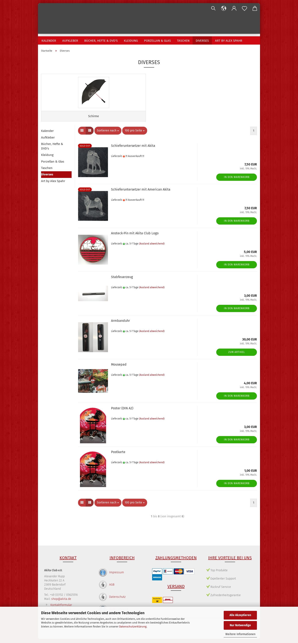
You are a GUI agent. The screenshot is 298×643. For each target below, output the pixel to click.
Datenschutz (117, 601)
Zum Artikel (236, 356)
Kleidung (131, 41)
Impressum (116, 576)
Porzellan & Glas (157, 41)
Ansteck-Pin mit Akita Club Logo (135, 237)
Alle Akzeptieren (240, 615)
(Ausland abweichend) (152, 247)
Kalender (49, 41)
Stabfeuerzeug (122, 281)
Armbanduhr (120, 325)
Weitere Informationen (240, 634)
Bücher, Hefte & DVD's (101, 41)
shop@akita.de (61, 603)
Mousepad (119, 369)
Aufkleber (70, 41)
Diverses (202, 41)
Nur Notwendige (240, 625)
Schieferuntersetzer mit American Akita (140, 194)
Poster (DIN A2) (122, 412)
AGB (111, 589)
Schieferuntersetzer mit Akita (133, 150)
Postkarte (118, 456)
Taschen (183, 41)
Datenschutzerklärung (133, 626)
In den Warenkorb (236, 181)
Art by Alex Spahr (228, 41)
